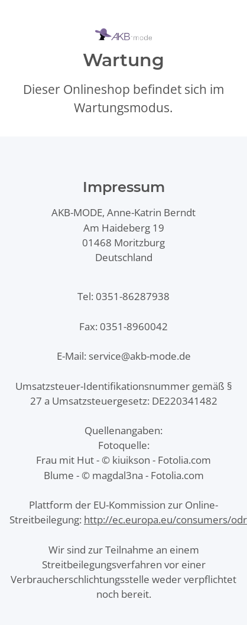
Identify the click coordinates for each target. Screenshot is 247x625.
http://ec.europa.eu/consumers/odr (165, 519)
